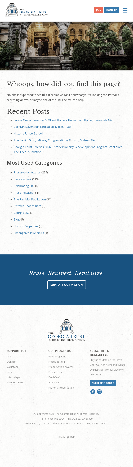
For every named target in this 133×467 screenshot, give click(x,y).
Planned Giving (15, 382)
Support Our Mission (66, 285)
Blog (17, 219)
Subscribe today (103, 383)
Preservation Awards (27, 172)
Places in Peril (23, 179)
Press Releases (23, 193)
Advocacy (54, 382)
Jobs (9, 372)
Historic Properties (26, 226)
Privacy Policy (32, 423)
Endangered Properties (29, 233)
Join (98, 10)
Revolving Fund (57, 356)
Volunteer (12, 367)
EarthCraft (54, 377)
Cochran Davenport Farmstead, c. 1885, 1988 (42, 127)
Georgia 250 (21, 213)
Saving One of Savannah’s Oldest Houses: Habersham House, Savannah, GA (63, 120)
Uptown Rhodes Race (27, 206)
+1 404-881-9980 (96, 423)
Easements (55, 372)
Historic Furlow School (28, 133)
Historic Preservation (61, 387)
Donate (111, 10)
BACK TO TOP (66, 436)
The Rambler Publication (30, 199)
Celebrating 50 (23, 186)
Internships (13, 377)
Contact (78, 423)
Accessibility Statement (57, 423)
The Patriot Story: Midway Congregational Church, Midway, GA (54, 140)
